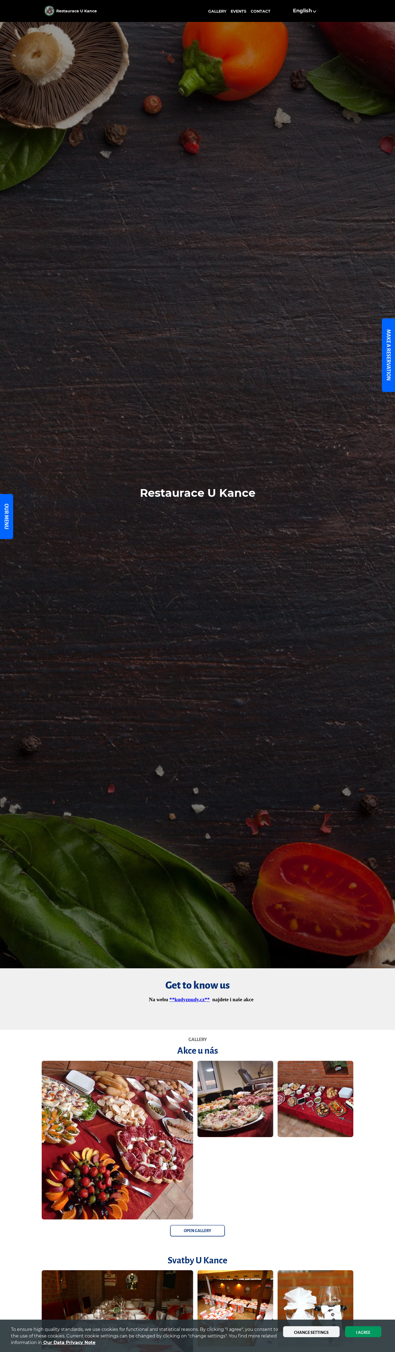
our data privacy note (68, 1342)
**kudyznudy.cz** (190, 999)
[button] (305, 11)
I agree (363, 1332)
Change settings (311, 1332)
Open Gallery (197, 1230)
